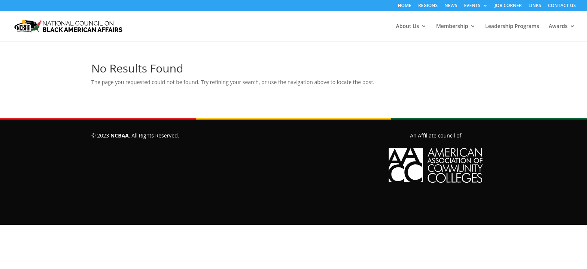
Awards (558, 27)
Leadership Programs (512, 27)
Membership (452, 27)
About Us (407, 27)
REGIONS (428, 6)
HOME (404, 6)
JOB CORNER (508, 6)
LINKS (535, 6)
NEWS (450, 6)
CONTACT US (562, 6)
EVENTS (472, 6)
